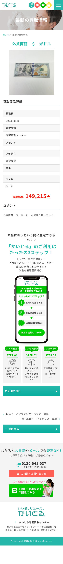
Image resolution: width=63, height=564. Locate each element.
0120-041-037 (34, 464)
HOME (6, 34)
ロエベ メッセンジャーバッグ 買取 (26, 413)
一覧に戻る (12, 429)
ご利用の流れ (13, 391)
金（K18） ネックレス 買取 (41, 418)
